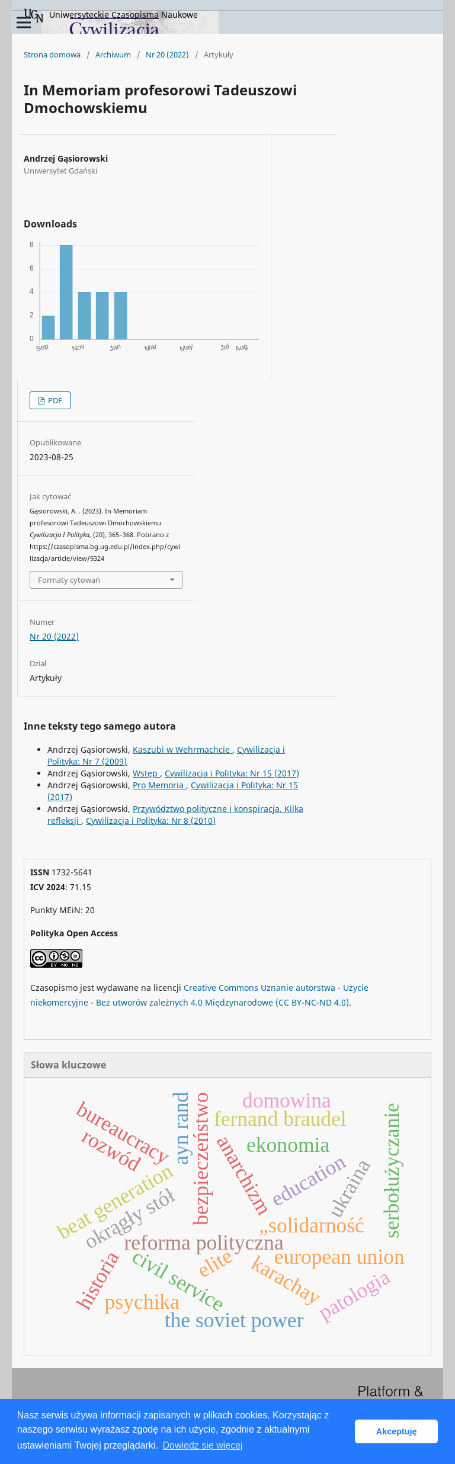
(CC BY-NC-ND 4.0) (312, 1002)
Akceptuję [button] (396, 1431)
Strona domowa (52, 54)
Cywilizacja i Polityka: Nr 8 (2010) (151, 820)
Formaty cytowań (69, 579)
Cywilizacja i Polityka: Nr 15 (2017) (232, 773)
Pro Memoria (159, 785)
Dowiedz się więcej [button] (202, 1445)
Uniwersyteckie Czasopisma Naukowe (111, 15)
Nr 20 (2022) (167, 54)
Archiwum (113, 54)
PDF (54, 400)
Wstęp (146, 773)
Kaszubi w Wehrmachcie (182, 749)
